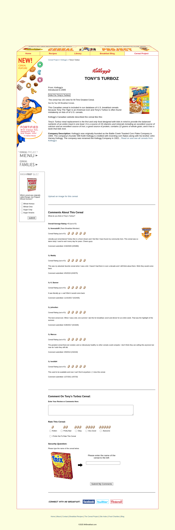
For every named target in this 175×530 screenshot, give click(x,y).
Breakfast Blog (107, 53)
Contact (65, 518)
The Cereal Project (91, 518)
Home (28, 53)
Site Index (103, 518)
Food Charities (114, 518)
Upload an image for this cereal (63, 196)
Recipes (53, 53)
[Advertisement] (87, 24)
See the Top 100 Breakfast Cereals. (61, 103)
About (59, 518)
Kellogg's (64, 60)
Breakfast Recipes (76, 518)
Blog (122, 518)
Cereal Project (141, 53)
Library (77, 53)
